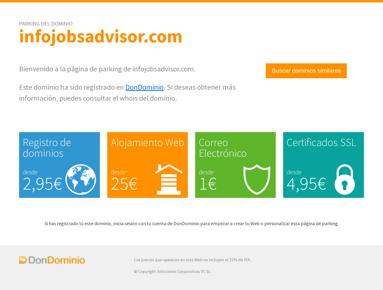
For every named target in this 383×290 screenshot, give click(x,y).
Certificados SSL (321, 142)
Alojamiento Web (147, 142)
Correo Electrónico (223, 147)
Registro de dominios (47, 147)
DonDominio (144, 87)
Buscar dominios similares (306, 71)
